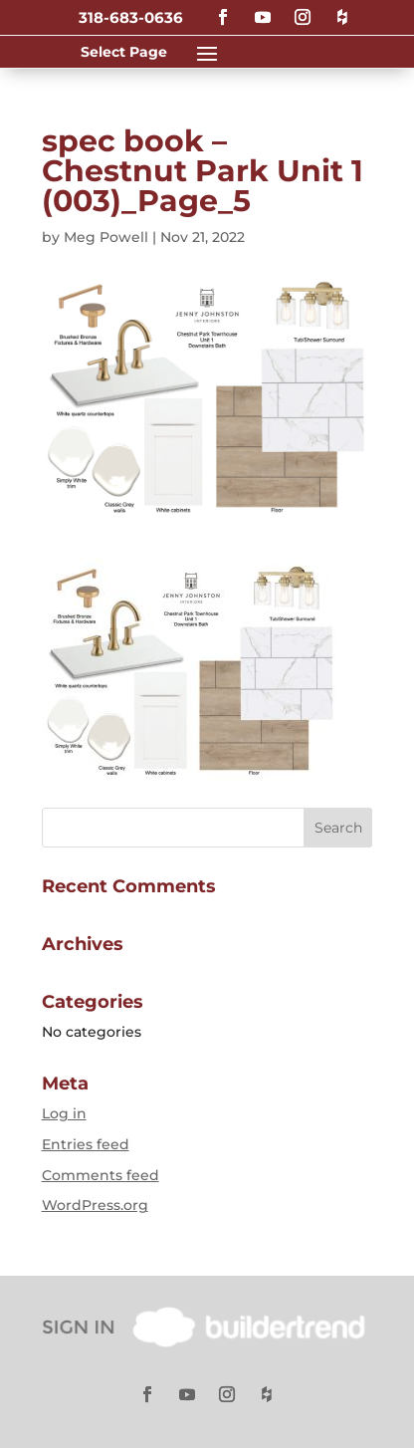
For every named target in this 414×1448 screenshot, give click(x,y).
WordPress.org (95, 1205)
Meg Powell (106, 237)
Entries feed (85, 1144)
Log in (64, 1113)
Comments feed (100, 1175)
